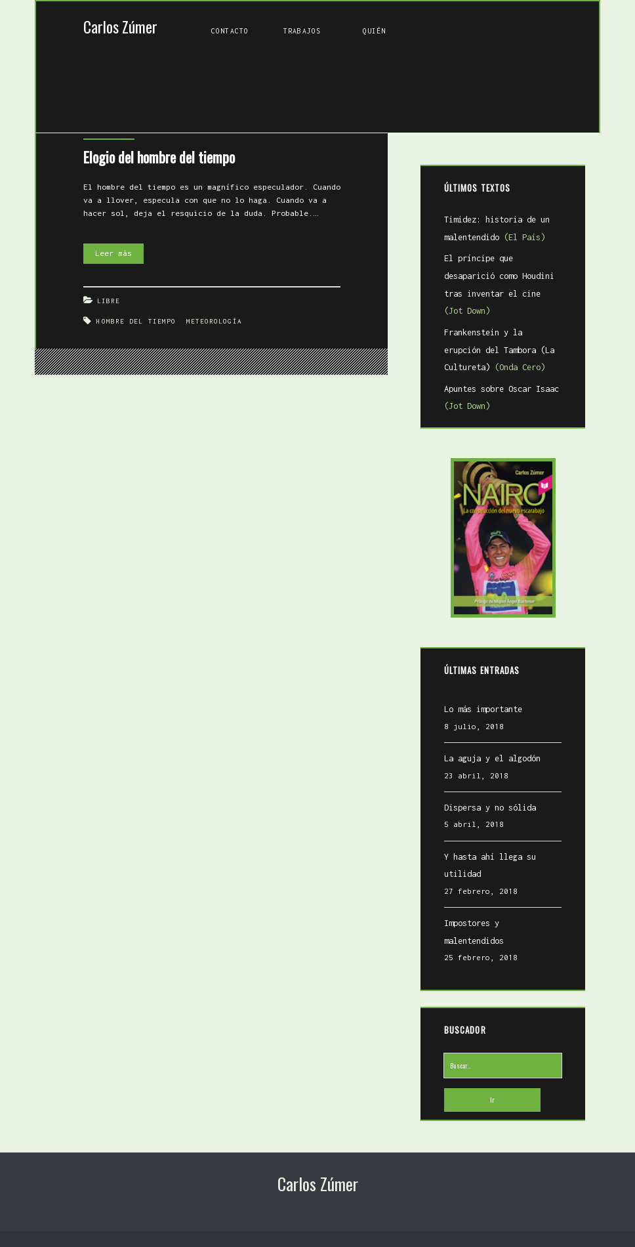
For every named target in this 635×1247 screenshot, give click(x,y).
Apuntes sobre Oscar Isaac (501, 398)
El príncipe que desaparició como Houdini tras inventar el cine (499, 284)
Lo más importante (483, 709)
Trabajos (302, 31)
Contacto (230, 31)
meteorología (214, 321)
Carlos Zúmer (120, 26)
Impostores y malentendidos (474, 932)
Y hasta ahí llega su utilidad (490, 865)
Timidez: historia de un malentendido (497, 228)
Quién (374, 31)
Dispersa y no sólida (490, 808)
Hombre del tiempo (136, 321)
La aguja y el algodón (492, 758)
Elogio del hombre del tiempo (159, 156)
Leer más (119, 253)
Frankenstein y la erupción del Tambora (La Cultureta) (499, 350)
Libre (109, 301)
